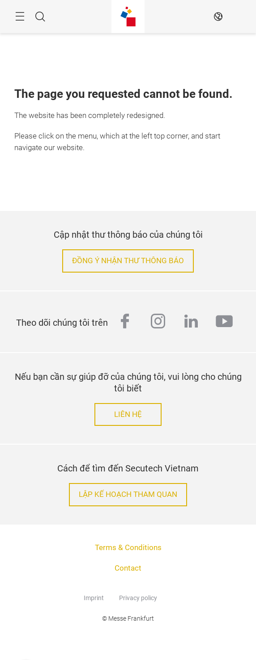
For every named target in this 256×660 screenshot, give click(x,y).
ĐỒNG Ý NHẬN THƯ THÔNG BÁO (128, 260)
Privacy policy (138, 597)
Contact (128, 568)
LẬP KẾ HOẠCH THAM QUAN (128, 494)
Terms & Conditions (128, 547)
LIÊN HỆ (128, 414)
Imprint (94, 597)
